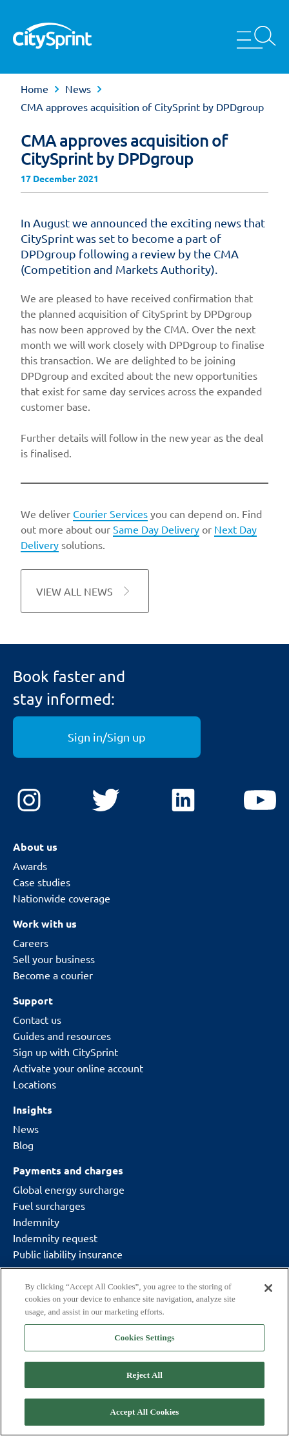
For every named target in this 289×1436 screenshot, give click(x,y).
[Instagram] (29, 801)
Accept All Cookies (144, 1412)
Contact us (37, 1019)
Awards (30, 865)
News (26, 1128)
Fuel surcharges (49, 1205)
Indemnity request (55, 1237)
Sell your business (54, 958)
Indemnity (36, 1221)
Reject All (144, 1375)
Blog (23, 1144)
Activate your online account (78, 1067)
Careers (30, 942)
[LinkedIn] (183, 801)
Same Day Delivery (156, 529)
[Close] (268, 1288)
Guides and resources (62, 1035)
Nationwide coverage (61, 897)
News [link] (78, 88)
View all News (85, 591)
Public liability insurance (68, 1253)
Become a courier (53, 974)
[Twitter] (106, 801)
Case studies (41, 881)
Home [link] (34, 88)
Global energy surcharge (69, 1189)
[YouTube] (260, 801)
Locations (34, 1083)
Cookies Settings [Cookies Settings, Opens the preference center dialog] (144, 1337)
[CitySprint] (52, 37)
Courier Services (110, 513)
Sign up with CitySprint (65, 1051)
